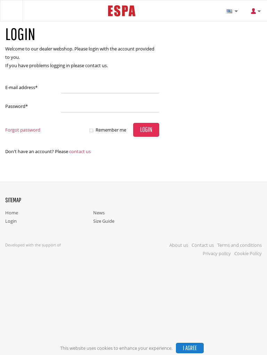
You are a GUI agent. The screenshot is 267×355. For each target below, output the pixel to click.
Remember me (111, 130)
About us (178, 245)
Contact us (80, 151)
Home (11, 213)
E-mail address (21, 87)
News (99, 213)
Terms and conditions (239, 245)
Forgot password (22, 130)
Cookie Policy (248, 253)
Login (11, 221)
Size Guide (103, 221)
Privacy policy (217, 253)
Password (16, 106)
